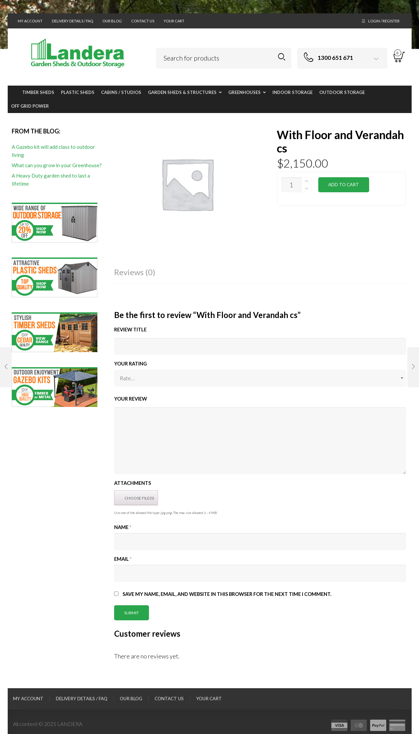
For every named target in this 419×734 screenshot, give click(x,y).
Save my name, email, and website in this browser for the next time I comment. (226, 594)
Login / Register (384, 21)
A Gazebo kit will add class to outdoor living (53, 151)
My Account (30, 21)
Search (281, 57)
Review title (130, 329)
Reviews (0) (134, 272)
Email (123, 559)
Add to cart (343, 184)
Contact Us (142, 21)
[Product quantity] (291, 184)
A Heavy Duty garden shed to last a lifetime (51, 180)
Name (122, 527)
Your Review (130, 399)
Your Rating (130, 363)
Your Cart (174, 21)
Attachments (132, 483)
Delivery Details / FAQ (72, 21)
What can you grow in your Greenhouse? (57, 165)
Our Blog (112, 21)
